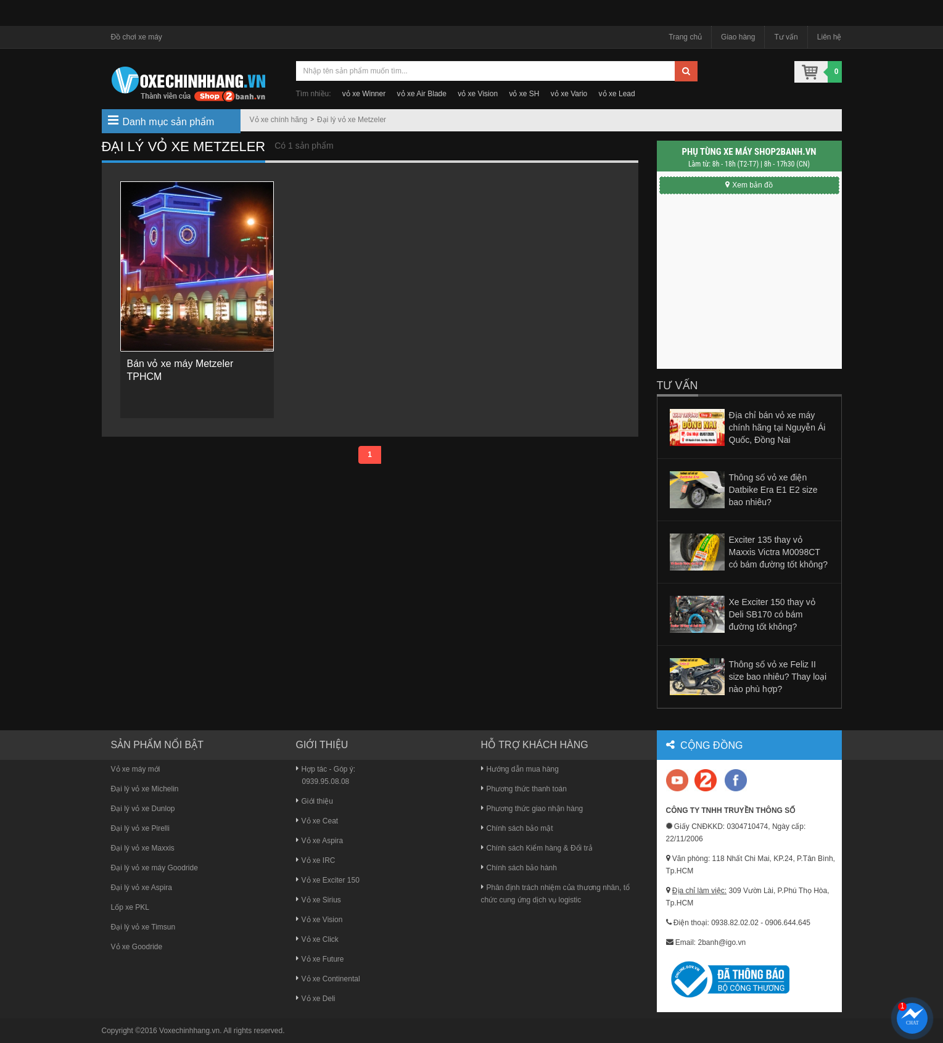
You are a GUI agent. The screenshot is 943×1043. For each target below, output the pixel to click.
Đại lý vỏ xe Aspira (141, 887)
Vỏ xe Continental (328, 979)
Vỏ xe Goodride (137, 946)
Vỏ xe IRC (316, 860)
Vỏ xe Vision (319, 919)
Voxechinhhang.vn (189, 1030)
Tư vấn (785, 37)
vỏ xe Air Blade (422, 93)
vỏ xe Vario (569, 93)
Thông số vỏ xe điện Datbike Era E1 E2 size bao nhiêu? (773, 489)
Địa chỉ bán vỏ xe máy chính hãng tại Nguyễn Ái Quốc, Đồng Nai (777, 427)
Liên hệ (829, 37)
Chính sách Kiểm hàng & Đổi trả (537, 848)
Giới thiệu (314, 801)
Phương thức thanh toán (524, 789)
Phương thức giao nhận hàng (532, 808)
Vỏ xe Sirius (318, 900)
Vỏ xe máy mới (135, 769)
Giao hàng (738, 37)
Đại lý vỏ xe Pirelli (140, 828)
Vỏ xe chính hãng (279, 119)
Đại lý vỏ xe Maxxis (143, 848)
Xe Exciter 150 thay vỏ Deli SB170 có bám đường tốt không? (772, 614)
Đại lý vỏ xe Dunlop (143, 808)
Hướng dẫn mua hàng (520, 769)
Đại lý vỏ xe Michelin (145, 789)
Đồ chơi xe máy (136, 37)
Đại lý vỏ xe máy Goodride (154, 868)
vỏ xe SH (524, 93)
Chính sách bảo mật (517, 828)
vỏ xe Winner (363, 93)
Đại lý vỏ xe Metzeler (351, 119)
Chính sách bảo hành (519, 868)
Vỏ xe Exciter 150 (328, 880)
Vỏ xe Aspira (320, 840)
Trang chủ (685, 37)
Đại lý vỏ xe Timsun (143, 927)
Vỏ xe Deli (316, 998)
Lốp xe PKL (130, 907)
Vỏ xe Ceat (317, 821)
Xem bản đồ (748, 185)
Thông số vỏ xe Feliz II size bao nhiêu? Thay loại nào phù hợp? (778, 676)
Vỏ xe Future (320, 959)
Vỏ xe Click (317, 939)
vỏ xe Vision (478, 93)
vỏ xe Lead (617, 93)
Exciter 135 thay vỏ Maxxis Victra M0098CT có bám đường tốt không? (778, 552)
